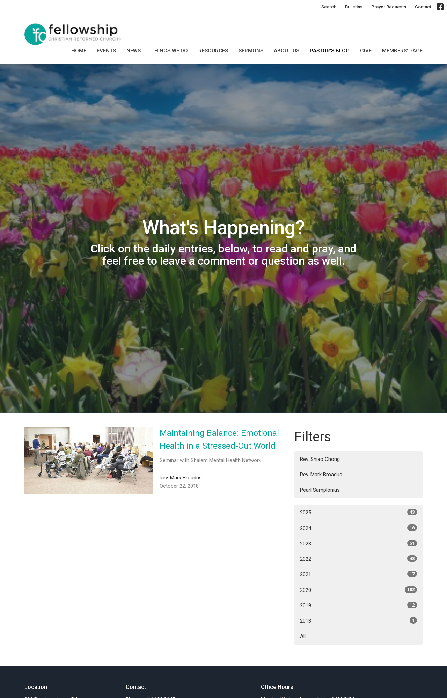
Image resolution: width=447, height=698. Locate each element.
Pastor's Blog (330, 50)
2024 (358, 527)
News (133, 50)
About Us (286, 50)
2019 (358, 605)
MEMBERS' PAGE (402, 50)
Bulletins (353, 6)
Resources (213, 50)
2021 (358, 574)
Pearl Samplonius (320, 490)
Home (78, 50)
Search (328, 6)
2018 (358, 620)
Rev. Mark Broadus (321, 474)
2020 (358, 589)
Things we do (169, 50)
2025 (358, 512)
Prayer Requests (388, 6)
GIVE (366, 50)
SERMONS (251, 50)
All (303, 636)
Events (106, 50)
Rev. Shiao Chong (320, 459)
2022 (358, 558)
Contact (423, 6)
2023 (358, 543)
